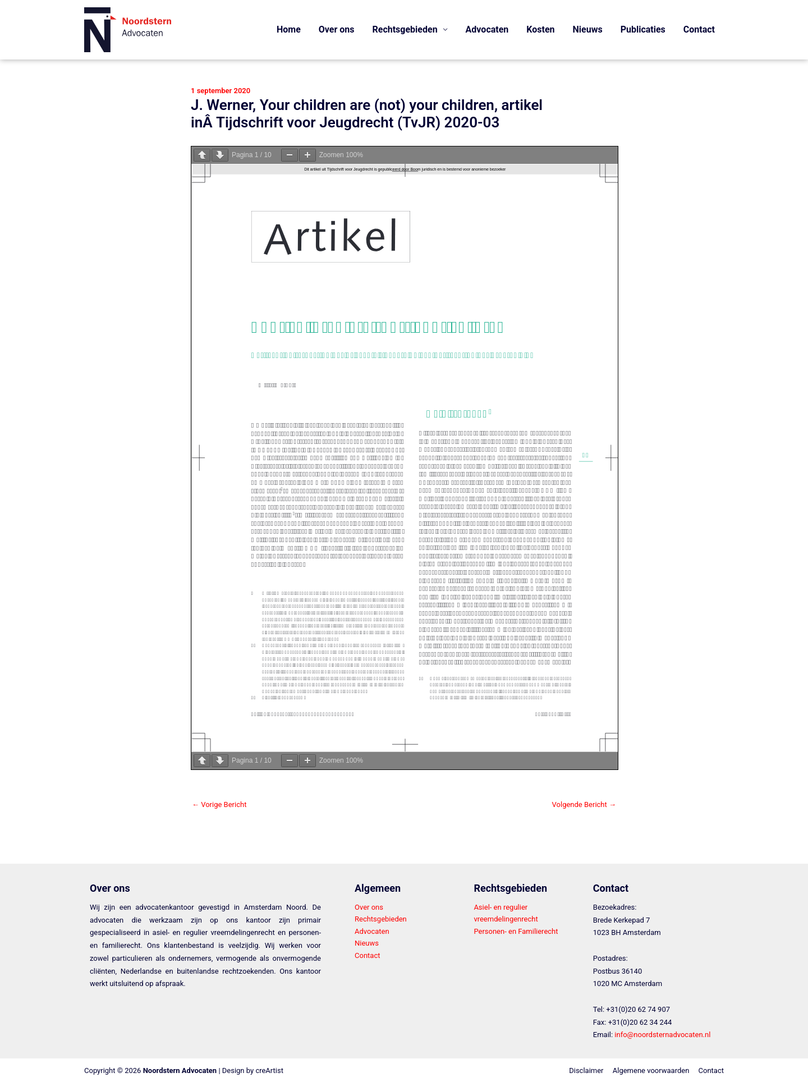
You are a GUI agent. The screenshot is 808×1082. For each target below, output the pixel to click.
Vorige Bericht (219, 804)
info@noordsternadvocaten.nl (662, 1034)
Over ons (337, 29)
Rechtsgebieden (381, 919)
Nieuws (588, 29)
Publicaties (643, 29)
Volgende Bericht (584, 804)
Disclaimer (586, 1070)
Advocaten (487, 29)
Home (289, 29)
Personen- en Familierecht (516, 931)
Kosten (540, 29)
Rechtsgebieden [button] (405, 29)
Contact (699, 29)
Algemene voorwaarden (651, 1070)
